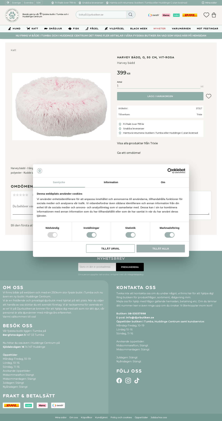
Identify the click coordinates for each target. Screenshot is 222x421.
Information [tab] (111, 182)
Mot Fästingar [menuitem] (207, 28)
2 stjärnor (17, 195)
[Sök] (130, 14)
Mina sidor (61, 417)
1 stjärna (14, 195)
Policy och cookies (121, 417)
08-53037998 (137, 313)
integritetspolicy (135, 274)
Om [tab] (163, 182)
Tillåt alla (160, 248)
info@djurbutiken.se (140, 317)
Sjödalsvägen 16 (13, 346)
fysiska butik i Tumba (52, 14)
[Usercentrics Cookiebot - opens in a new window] (170, 170)
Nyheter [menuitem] (159, 28)
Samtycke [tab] (59, 182)
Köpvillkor (86, 417)
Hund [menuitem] (17, 28)
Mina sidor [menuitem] (211, 2)
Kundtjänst (101, 417)
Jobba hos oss (159, 417)
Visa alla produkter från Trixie (137, 143)
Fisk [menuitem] (76, 28)
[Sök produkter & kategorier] (105, 14)
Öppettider (141, 417)
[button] (206, 15)
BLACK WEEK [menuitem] (138, 28)
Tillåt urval (110, 248)
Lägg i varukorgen (160, 96)
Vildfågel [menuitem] (116, 28)
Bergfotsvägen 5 (14, 334)
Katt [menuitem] (35, 28)
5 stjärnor (26, 195)
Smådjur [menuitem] (55, 28)
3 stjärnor (20, 195)
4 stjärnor (23, 195)
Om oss (73, 417)
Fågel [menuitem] (94, 28)
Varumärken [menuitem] (181, 28)
